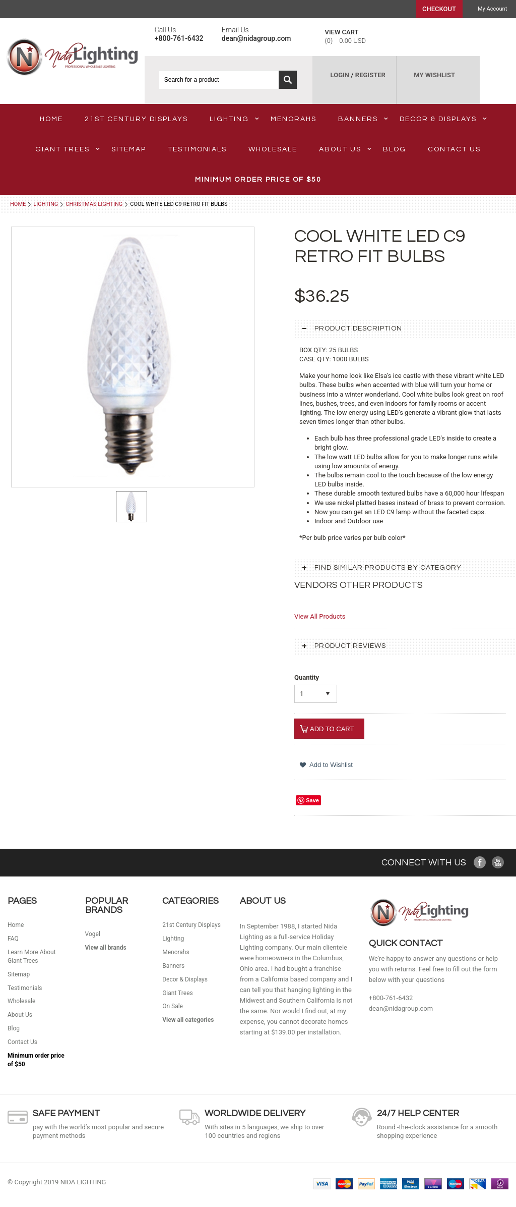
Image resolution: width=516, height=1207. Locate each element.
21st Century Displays (136, 119)
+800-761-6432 (391, 998)
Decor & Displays (443, 119)
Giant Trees (67, 149)
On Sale (172, 1006)
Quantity (306, 677)
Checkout (439, 9)
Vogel (92, 934)
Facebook (480, 862)
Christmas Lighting (94, 204)
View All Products (320, 616)
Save (312, 800)
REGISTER (370, 75)
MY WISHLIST (434, 75)
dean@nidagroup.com (401, 1008)
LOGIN (340, 75)
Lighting (234, 119)
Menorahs (293, 119)
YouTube (498, 862)
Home (18, 204)
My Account (492, 9)
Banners (363, 119)
